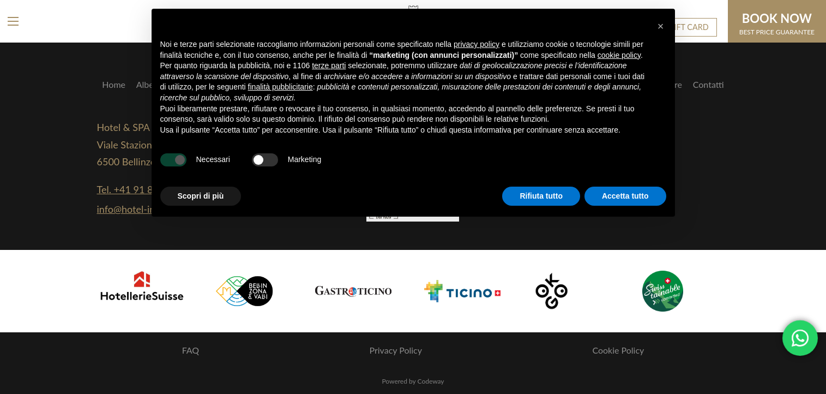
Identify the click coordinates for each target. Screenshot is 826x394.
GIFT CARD (688, 27)
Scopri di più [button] (201, 196)
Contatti (708, 84)
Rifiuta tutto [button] (541, 196)
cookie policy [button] (619, 55)
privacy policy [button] (476, 44)
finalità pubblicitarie (280, 86)
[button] (661, 26)
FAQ (190, 350)
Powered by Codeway (413, 381)
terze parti (329, 65)
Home (113, 84)
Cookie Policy (618, 350)
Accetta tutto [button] (625, 196)
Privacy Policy (396, 350)
